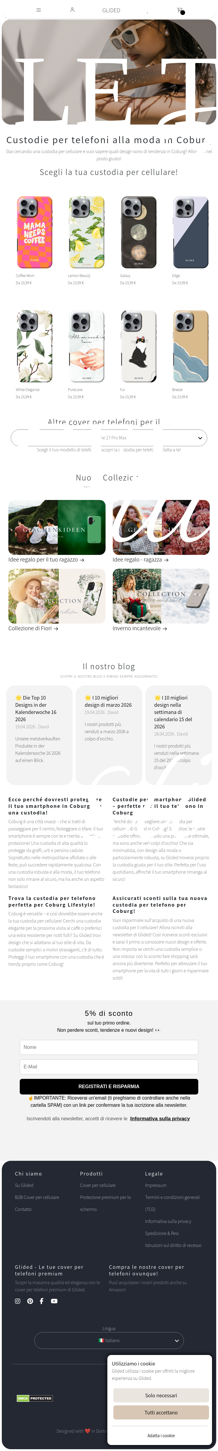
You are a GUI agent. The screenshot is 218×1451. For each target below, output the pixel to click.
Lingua (109, 1328)
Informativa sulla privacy (160, 1118)
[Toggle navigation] (38, 10)
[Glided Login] (72, 10)
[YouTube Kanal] (57, 1302)
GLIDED (111, 10)
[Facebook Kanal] (45, 1302)
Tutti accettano (161, 1412)
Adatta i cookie (161, 1435)
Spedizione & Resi (162, 1233)
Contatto (23, 1209)
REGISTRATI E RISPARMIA (109, 1086)
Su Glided (24, 1185)
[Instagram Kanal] (20, 1302)
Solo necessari (161, 1395)
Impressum (156, 1185)
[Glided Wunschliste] (148, 10)
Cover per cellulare (98, 1185)
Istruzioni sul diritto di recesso (173, 1245)
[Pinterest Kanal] (33, 1302)
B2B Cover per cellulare (37, 1197)
